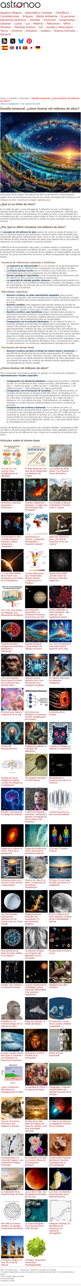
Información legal (7, 1279)
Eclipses (28, 16)
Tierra (4, 30)
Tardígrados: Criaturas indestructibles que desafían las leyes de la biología (60, 1090)
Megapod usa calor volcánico (60, 984)
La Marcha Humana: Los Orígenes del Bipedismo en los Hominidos (36, 953)
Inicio (3, 98)
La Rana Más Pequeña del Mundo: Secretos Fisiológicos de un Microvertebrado (60, 1160)
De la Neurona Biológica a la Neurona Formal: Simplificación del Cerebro (36, 714)
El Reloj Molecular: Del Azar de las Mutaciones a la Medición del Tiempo (36, 471)
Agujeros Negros (10, 12)
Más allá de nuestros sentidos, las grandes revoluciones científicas (12, 1225)
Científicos (62, 12)
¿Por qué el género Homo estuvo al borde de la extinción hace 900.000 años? (12, 680)
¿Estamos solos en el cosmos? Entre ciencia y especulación (12, 881)
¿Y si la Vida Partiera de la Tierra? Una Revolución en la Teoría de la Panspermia (12, 576)
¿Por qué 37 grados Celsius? (60, 848)
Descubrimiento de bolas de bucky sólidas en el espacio (12, 952)
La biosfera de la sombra (60, 712)
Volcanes (31, 30)
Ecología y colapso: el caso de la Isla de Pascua (12, 1261)
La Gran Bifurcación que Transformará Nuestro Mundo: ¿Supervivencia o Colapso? (36, 577)
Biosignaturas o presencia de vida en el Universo (60, 779)
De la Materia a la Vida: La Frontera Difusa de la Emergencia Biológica (36, 1160)
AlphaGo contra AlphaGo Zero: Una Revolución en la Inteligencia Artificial (36, 680)
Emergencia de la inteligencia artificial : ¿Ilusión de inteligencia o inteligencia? (12, 780)
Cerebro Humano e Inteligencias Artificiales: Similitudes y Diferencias (12, 646)
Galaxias (5, 23)
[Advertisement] (40, 73)
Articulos (24, 98)
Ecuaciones (68, 16)
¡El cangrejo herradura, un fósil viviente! (36, 777)
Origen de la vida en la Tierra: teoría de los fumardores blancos (36, 849)
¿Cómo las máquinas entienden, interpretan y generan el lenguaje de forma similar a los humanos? (36, 815)
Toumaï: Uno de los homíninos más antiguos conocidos (12, 1122)
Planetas (5, 27)
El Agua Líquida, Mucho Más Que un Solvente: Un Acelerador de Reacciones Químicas (12, 1055)
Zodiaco (46, 30)
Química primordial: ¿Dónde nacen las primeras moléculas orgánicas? (60, 576)
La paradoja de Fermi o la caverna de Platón (36, 1087)
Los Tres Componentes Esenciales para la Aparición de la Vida (60, 645)
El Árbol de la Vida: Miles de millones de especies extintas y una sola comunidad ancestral (36, 1125)
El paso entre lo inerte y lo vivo (60, 950)
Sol (41, 27)
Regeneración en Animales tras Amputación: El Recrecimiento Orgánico (36, 918)
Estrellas (35, 20)
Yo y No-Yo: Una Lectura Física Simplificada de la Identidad (12, 471)
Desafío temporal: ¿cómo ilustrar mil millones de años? (36, 645)
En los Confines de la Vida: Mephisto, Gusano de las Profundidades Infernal (60, 917)
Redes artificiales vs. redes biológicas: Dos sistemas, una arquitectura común (60, 612)
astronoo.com (44, 200)
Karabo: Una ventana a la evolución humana (12, 984)
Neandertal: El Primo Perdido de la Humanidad (36, 1054)
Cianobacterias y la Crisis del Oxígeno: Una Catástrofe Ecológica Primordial (12, 1160)
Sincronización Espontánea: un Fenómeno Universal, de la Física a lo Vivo (36, 612)
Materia (38, 23)
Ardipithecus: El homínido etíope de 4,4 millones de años (12, 1022)
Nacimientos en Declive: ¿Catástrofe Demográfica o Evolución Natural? (36, 539)
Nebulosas (53, 23)
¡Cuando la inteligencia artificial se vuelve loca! (60, 746)
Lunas (18, 23)
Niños (67, 23)
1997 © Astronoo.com (9, 1270)
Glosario (5, 34)
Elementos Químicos (13, 20)
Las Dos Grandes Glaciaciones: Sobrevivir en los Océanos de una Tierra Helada (12, 918)
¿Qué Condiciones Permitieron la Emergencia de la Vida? (12, 1088)
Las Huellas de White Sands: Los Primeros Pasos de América (60, 470)
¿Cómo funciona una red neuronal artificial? (60, 812)
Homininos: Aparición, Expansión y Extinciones (12, 504)
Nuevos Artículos (64, 30)
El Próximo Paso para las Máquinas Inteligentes (60, 679)
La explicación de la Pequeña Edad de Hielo (12, 1191)
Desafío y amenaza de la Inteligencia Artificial (12, 812)
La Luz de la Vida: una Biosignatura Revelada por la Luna (36, 1193)
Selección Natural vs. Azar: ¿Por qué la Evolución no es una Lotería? (60, 539)
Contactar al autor (7, 1281)
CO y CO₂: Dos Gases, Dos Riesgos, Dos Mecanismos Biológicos (12, 611)
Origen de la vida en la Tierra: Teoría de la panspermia (12, 849)
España (13, 98)
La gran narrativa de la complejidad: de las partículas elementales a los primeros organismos (36, 988)
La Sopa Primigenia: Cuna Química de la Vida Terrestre (36, 1225)
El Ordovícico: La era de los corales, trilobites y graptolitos (60, 1022)
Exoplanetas (67, 20)
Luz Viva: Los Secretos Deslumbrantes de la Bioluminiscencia (60, 1193)
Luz (27, 23)
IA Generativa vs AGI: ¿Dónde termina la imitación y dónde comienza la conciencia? (12, 540)
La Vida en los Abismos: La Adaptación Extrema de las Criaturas (60, 1122)
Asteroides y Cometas (38, 12)
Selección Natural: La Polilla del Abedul (36, 1021)
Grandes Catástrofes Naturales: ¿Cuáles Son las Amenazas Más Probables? (36, 505)
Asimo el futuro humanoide (60, 1053)
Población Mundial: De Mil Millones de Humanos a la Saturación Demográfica (60, 1227)
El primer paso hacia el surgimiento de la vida (12, 712)
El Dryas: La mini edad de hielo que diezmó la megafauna (60, 881)
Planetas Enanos (25, 27)
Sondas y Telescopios (59, 27)
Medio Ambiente (46, 16)
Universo (16, 30)
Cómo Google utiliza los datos (12, 1276)
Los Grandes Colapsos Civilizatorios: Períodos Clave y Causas (60, 504)
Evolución (50, 20)
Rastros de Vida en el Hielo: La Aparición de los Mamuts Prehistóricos (36, 883)
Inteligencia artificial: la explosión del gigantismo (36, 747)
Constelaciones (9, 16)
